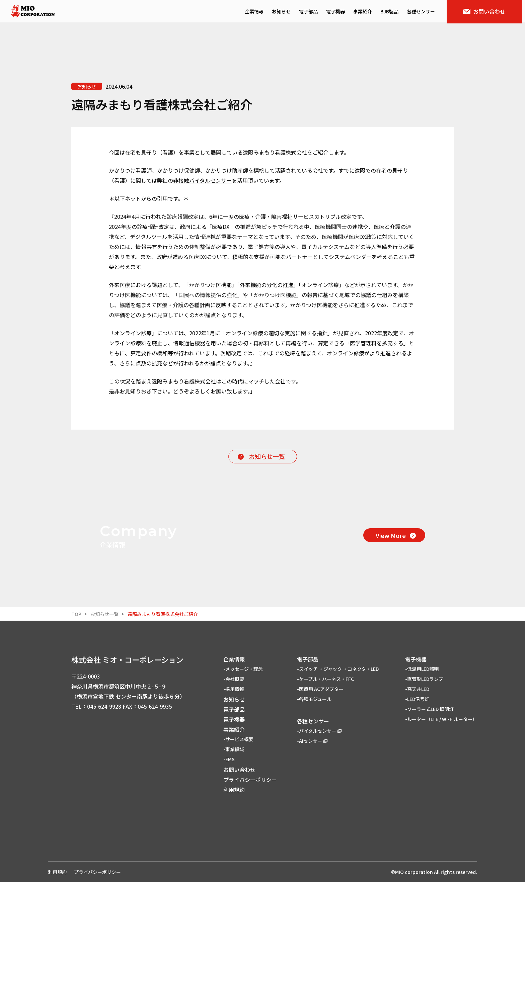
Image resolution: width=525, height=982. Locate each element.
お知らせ (284, 12)
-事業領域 (233, 849)
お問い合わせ (487, 12)
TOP (76, 714)
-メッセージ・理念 (243, 769)
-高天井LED (417, 789)
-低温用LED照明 (422, 769)
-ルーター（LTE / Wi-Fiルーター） (441, 819)
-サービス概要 (238, 839)
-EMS (229, 859)
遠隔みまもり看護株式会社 (275, 152)
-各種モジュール (314, 799)
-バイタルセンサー (319, 830)
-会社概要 (233, 779)
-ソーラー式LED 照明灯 (429, 809)
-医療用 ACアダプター (320, 789)
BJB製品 (392, 12)
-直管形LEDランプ (424, 779)
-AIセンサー (312, 840)
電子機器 (338, 12)
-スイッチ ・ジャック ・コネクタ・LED (338, 769)
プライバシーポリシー (250, 880)
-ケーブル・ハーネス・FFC (325, 779)
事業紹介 (365, 12)
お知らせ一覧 (267, 456)
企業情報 (257, 12)
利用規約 (234, 890)
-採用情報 (233, 789)
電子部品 (311, 12)
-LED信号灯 (417, 799)
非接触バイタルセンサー (202, 180)
